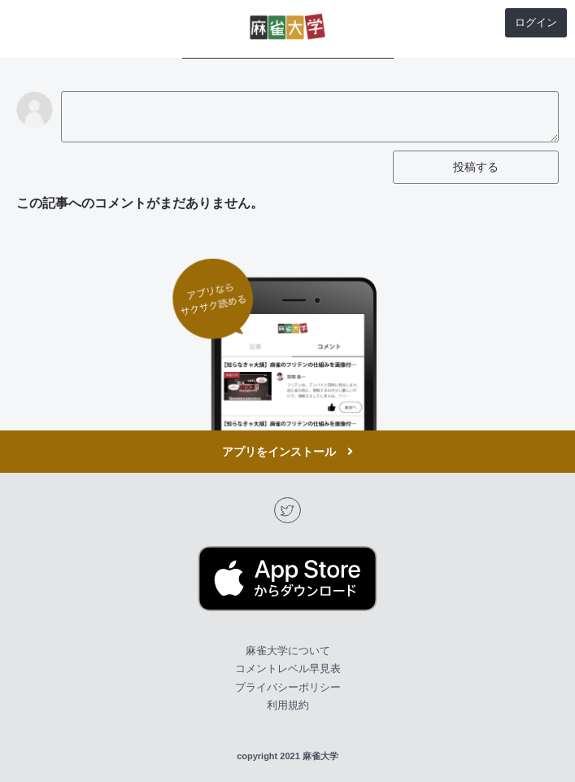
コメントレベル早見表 (288, 668)
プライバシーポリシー (288, 687)
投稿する (476, 166)
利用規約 (288, 705)
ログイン (536, 22)
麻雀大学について (288, 650)
